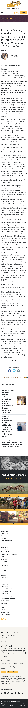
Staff (2, 556)
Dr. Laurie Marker (5, 552)
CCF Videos (4, 603)
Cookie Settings (22, 704)
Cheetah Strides (5, 612)
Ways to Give (4, 568)
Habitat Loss (4, 593)
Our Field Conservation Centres (9, 554)
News (2, 18)
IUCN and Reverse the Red (8, 598)
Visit (14, 524)
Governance (4, 559)
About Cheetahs (5, 586)
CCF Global (4, 561)
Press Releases (5, 614)
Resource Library (14, 496)
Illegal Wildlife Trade (6, 591)
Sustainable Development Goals (9, 596)
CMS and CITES (5, 601)
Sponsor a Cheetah (12, 671)
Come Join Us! (5, 642)
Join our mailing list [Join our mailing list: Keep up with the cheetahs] (14, 478)
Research (3, 536)
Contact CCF (4, 577)
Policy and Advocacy (6, 540)
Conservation (4, 533)
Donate (23, 12)
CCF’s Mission (5, 549)
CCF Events (4, 570)
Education (3, 538)
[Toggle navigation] (2, 12)
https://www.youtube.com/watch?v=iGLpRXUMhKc (11, 283)
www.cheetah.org (6, 357)
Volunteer (14, 510)
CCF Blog (9, 18)
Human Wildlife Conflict (7, 589)
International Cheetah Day (7, 543)
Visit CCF (3, 575)
